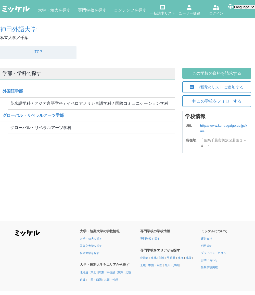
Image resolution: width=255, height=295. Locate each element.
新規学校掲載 (209, 267)
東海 (120, 272)
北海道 (84, 272)
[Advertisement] (216, 189)
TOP (38, 52)
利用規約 (206, 246)
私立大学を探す (89, 253)
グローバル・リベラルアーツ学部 (33, 115)
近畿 (83, 279)
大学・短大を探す (54, 10)
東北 (94, 272)
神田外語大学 (18, 29)
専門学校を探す (92, 10)
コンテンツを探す (130, 10)
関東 (101, 272)
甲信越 (111, 272)
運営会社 (206, 238)
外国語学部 (13, 91)
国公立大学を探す (91, 246)
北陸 (128, 272)
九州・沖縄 (111, 279)
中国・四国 (95, 279)
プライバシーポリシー (215, 253)
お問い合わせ (209, 260)
